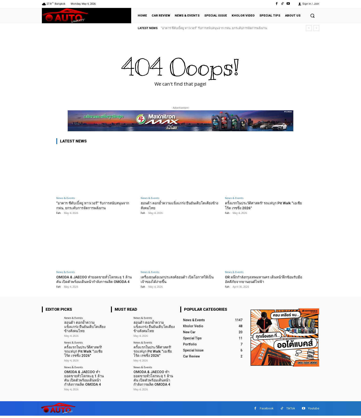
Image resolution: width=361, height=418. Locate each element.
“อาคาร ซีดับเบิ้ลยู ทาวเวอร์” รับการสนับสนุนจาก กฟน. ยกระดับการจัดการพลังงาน (214, 28)
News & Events (65, 198)
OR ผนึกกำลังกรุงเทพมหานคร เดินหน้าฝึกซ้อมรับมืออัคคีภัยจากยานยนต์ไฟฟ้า (264, 279)
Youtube (313, 410)
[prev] (309, 28)
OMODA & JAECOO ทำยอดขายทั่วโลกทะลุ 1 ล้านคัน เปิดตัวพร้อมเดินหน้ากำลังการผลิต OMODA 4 (94, 282)
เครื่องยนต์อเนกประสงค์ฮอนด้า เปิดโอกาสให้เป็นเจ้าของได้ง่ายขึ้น (179, 279)
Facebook (267, 410)
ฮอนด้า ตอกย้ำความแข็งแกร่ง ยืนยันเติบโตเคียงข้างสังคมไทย (85, 331)
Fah (58, 213)
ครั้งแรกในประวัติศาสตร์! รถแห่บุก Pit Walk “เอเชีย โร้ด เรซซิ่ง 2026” (261, 205)
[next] (316, 28)
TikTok (290, 410)
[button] (312, 15)
